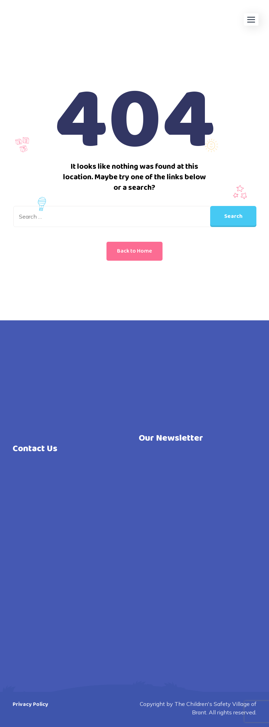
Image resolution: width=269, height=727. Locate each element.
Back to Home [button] (134, 251)
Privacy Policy (30, 704)
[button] (251, 19)
